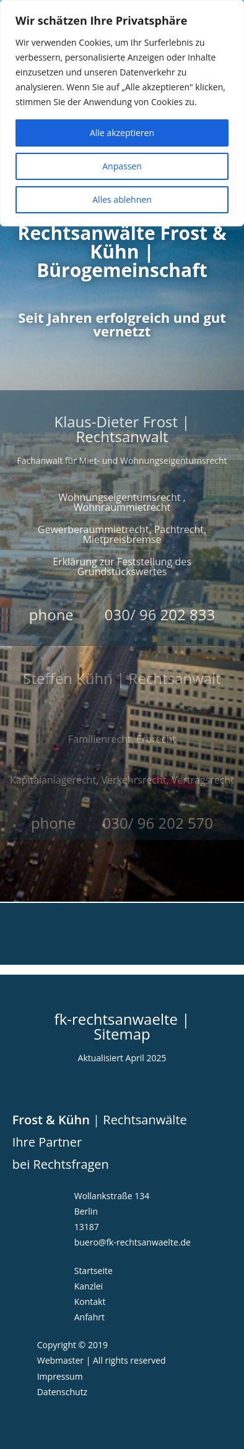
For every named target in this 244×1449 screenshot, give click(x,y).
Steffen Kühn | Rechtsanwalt (121, 678)
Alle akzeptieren (122, 133)
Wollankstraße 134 (112, 1196)
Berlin (86, 1211)
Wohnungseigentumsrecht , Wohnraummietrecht (121, 502)
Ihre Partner (47, 1142)
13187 (86, 1227)
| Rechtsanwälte (99, 1119)
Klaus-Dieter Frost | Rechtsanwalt (122, 429)
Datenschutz (62, 1392)
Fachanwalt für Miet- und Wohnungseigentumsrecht (122, 460)
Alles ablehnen (121, 199)
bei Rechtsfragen (60, 1164)
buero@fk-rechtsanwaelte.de (132, 1242)
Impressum (60, 1376)
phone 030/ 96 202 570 (122, 823)
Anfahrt (89, 1317)
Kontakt (90, 1301)
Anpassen (122, 166)
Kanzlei (88, 1286)
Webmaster (60, 1360)
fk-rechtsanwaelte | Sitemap (122, 1026)
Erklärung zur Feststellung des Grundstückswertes (122, 566)
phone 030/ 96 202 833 (122, 614)
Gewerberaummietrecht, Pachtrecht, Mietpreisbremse (122, 534)
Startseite (93, 1270)
